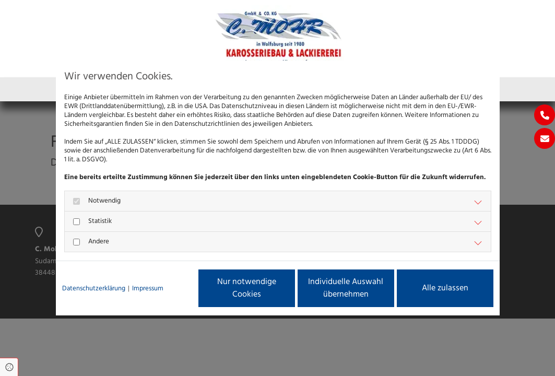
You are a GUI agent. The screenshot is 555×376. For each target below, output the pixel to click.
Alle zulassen (445, 288)
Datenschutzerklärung (93, 288)
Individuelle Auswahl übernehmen (345, 288)
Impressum (147, 288)
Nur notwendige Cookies (246, 288)
